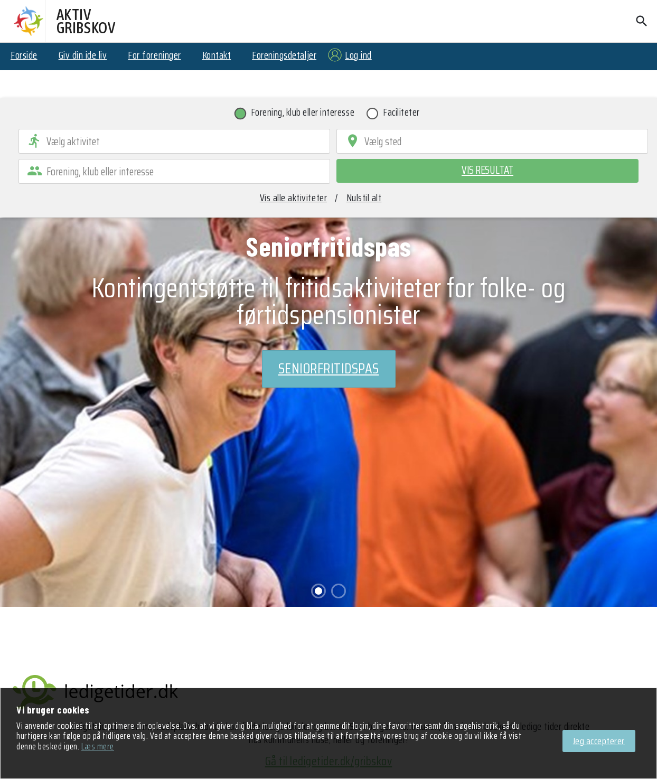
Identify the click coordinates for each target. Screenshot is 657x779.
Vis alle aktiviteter (293, 197)
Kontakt (216, 55)
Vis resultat (487, 170)
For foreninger (154, 55)
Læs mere (97, 746)
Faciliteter (401, 114)
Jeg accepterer (599, 741)
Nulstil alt (364, 197)
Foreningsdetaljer (284, 55)
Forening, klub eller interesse (303, 114)
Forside (24, 55)
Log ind (358, 55)
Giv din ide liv (83, 55)
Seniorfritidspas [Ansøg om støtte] (328, 368)
